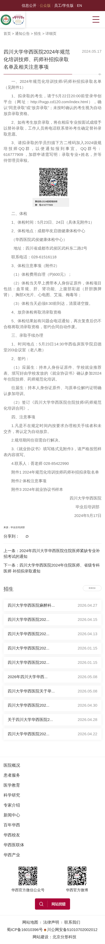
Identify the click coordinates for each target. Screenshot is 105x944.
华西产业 (12, 854)
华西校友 (12, 835)
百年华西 (12, 825)
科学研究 (12, 795)
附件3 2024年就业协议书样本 (37, 489)
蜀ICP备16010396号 (25, 929)
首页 (7, 34)
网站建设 (41, 937)
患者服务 (12, 775)
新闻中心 (12, 815)
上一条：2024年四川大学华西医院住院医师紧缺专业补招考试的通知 (52, 554)
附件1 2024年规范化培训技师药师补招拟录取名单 (55, 472)
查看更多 (92, 588)
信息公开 (29, 6)
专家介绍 (12, 805)
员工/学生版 (64, 6)
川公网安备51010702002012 (70, 929)
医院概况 (12, 765)
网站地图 (30, 922)
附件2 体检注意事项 (28, 481)
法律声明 (51, 922)
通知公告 (22, 34)
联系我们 (72, 922)
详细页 (50, 34)
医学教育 (12, 785)
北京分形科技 (64, 937)
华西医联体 (14, 844)
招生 (37, 34)
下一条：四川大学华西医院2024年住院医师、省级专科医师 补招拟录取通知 (52, 568)
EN (79, 6)
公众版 (45, 6)
